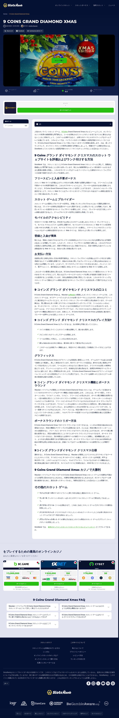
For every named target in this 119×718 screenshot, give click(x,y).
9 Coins (65, 132)
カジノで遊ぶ (59, 60)
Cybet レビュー (97, 587)
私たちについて (78, 648)
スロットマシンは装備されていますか (46, 648)
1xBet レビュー (59, 587)
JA (6, 683)
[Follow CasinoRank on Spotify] (108, 683)
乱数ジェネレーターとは (46, 663)
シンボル (46, 652)
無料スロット (98, 5)
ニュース (111, 5)
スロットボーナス (81, 5)
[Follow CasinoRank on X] (98, 683)
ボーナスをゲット (65, 110)
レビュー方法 (78, 655)
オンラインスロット (62, 5)
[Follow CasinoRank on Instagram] (93, 683)
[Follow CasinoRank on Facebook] (88, 683)
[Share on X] (8, 31)
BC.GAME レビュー (21, 587)
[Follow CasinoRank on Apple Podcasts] (113, 683)
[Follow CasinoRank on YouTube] (103, 683)
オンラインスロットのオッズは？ (46, 655)
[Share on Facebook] (20, 31)
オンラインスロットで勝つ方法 (46, 659)
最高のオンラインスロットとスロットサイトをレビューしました (71, 527)
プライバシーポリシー (78, 652)
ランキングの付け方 (78, 659)
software (71, 295)
